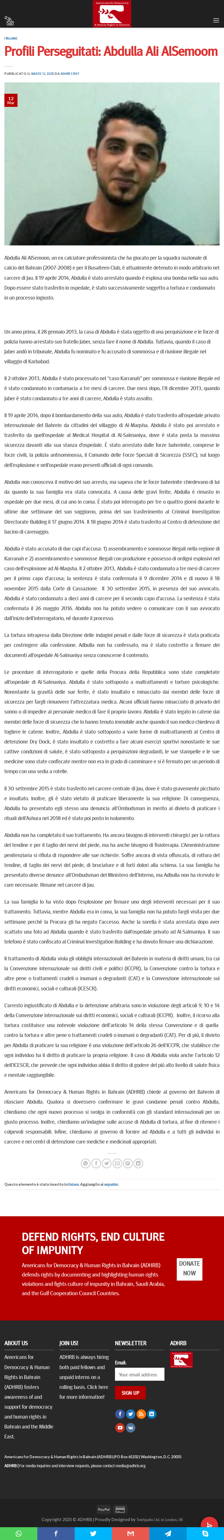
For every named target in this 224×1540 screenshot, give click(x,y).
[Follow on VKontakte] (131, 1428)
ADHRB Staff (70, 73)
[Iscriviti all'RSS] (141, 1414)
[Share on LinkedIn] (138, 1163)
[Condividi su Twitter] (106, 1163)
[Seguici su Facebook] (120, 1414)
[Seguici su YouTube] (120, 1428)
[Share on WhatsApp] (85, 1163)
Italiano (10, 38)
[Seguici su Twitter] (131, 1414)
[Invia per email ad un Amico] (117, 1163)
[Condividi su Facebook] (96, 1163)
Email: (120, 1362)
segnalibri (111, 1184)
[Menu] (216, 20)
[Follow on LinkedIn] (152, 1414)
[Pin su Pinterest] (128, 1163)
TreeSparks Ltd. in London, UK (159, 1519)
